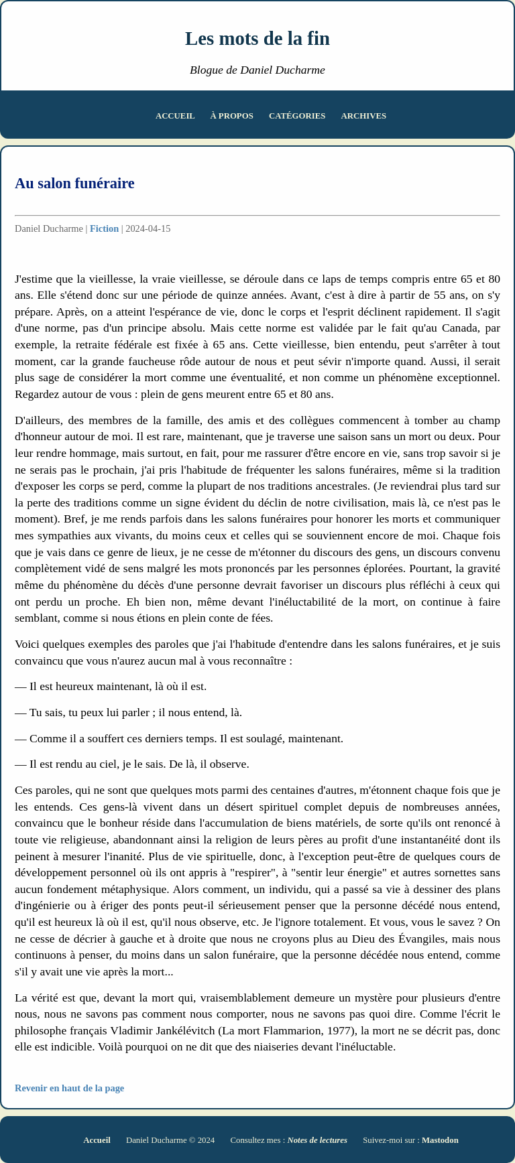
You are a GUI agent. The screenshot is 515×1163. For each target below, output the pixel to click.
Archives (364, 116)
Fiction (104, 228)
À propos (232, 116)
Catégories (298, 116)
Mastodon (440, 1140)
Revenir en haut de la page (69, 1088)
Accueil (176, 116)
